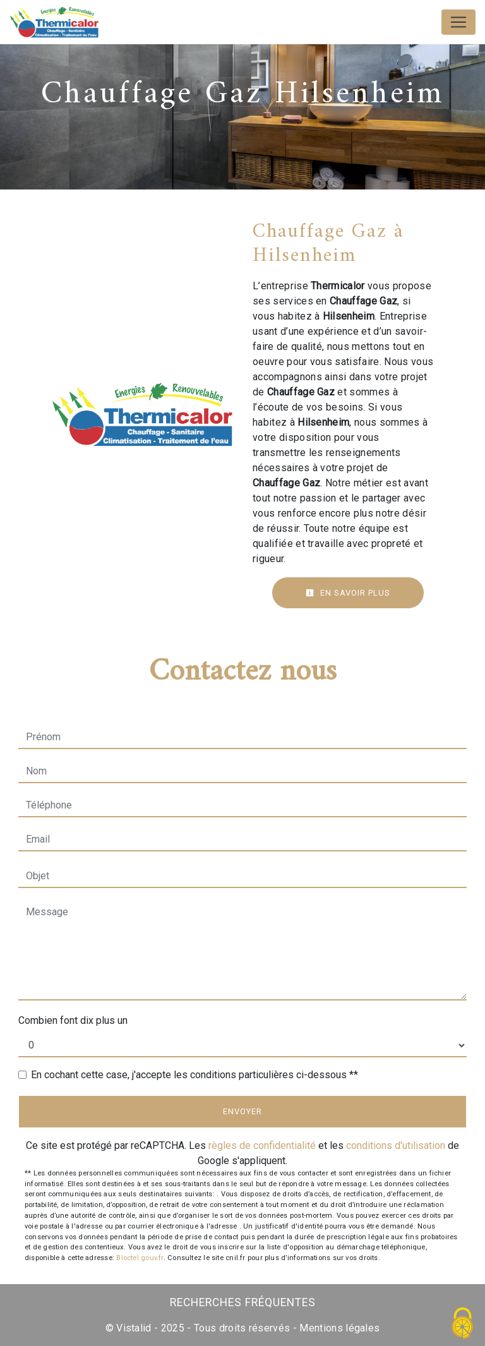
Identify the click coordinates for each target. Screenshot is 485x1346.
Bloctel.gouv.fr (139, 1258)
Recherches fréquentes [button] (243, 1302)
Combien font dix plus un (73, 1020)
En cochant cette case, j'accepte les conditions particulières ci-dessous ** (194, 1075)
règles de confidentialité (262, 1145)
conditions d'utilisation (395, 1145)
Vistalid (134, 1328)
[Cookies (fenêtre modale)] (463, 1324)
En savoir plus (348, 593)
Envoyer (242, 1111)
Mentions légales (338, 1328)
